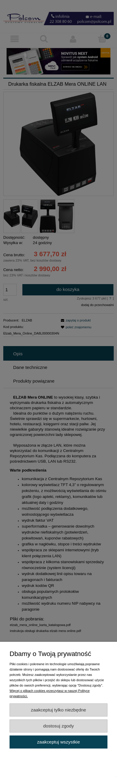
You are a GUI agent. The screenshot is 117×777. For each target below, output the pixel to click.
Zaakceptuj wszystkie (58, 741)
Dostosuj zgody (58, 725)
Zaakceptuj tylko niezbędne (58, 709)
